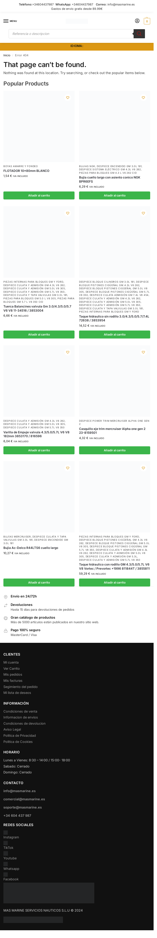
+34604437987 (43, 4)
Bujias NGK (87, 166)
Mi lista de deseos (17, 693)
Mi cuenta (11, 662)
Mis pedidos (12, 674)
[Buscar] (139, 33)
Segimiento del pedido (20, 687)
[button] (146, 21)
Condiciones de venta (20, 711)
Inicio (6, 55)
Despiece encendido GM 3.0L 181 (119, 166)
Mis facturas (12, 680)
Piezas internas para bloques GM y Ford (33, 281)
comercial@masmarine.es (24, 799)
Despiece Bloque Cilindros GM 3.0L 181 (107, 281)
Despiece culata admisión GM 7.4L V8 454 (119, 295)
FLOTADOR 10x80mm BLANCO (26, 171)
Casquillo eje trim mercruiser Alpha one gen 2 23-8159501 (112, 430)
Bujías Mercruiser (17, 536)
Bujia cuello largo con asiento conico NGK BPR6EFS (109, 179)
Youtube (10, 855)
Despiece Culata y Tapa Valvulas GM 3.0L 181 (35, 295)
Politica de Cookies (18, 742)
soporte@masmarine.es (22, 807)
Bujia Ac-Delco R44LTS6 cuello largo (30, 548)
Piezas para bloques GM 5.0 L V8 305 (29, 298)
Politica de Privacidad (19, 735)
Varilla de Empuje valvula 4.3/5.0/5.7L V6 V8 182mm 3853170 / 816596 (36, 434)
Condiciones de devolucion (24, 723)
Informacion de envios (20, 717)
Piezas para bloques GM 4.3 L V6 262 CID (108, 172)
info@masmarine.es (121, 4)
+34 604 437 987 (17, 815)
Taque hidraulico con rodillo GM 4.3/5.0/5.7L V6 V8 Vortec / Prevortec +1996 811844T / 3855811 (114, 566)
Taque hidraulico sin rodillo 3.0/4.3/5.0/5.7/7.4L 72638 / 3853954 (114, 318)
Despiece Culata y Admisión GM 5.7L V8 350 (34, 291)
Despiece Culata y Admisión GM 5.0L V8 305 (34, 288)
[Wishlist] (67, 97)
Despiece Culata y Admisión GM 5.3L (111, 556)
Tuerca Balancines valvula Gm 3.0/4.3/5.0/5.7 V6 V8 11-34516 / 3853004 (37, 308)
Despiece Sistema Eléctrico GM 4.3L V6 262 (110, 169)
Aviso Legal (12, 729)
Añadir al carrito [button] (39, 195)
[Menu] (10, 21)
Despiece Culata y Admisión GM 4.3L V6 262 (34, 285)
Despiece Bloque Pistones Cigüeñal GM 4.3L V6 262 (114, 283)
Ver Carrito (11, 668)
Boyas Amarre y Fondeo (20, 166)
